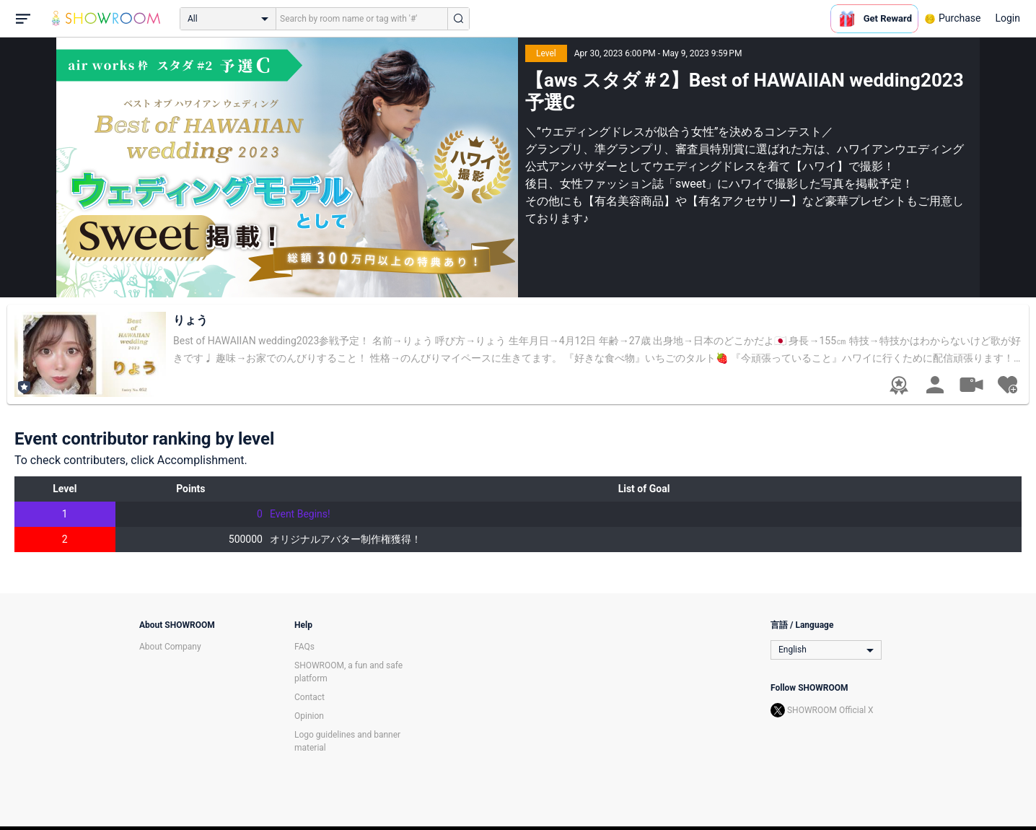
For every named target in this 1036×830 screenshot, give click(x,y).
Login (1007, 18)
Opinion (309, 716)
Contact (309, 697)
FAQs (304, 647)
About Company (170, 647)
